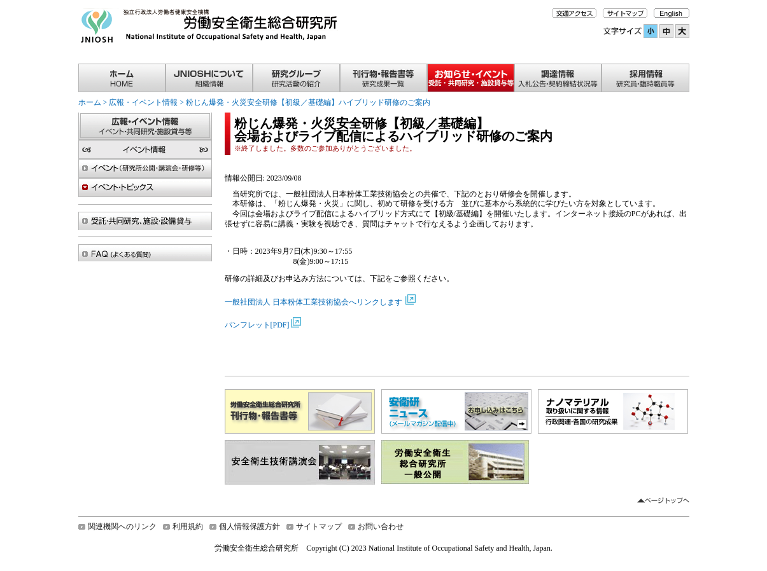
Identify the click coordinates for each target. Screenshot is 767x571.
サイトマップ (319, 526)
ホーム (89, 102)
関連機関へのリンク (122, 526)
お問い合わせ (381, 526)
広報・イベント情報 (143, 102)
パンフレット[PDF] (257, 324)
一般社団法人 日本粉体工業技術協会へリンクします (314, 302)
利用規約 (187, 526)
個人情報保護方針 (249, 526)
